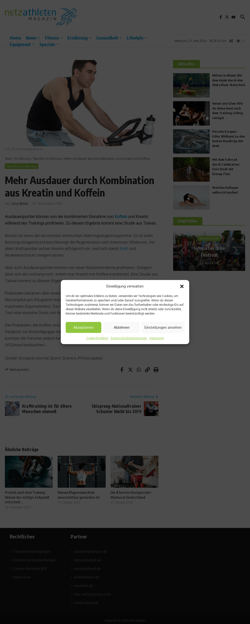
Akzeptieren (83, 327)
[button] (181, 286)
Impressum (156, 338)
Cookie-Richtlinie (97, 338)
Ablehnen (122, 327)
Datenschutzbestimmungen (129, 338)
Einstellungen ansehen (163, 327)
